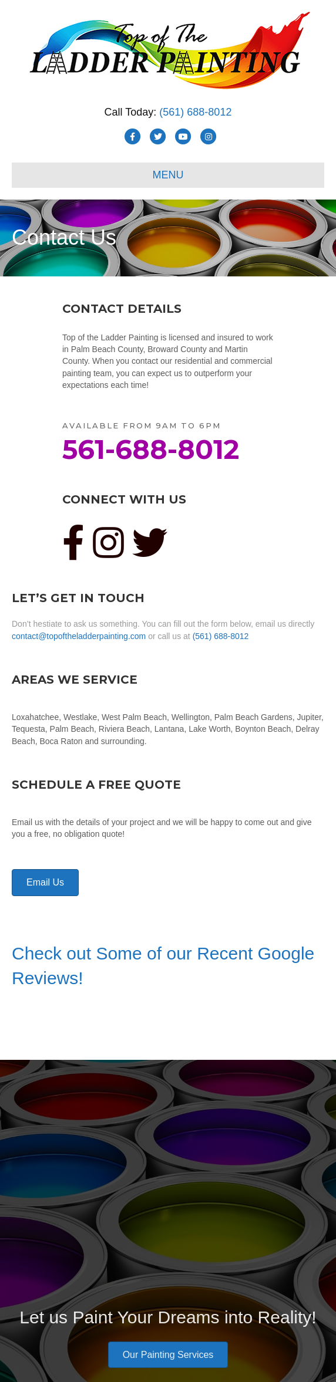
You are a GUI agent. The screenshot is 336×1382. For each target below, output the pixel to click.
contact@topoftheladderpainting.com (79, 636)
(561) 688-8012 (195, 112)
